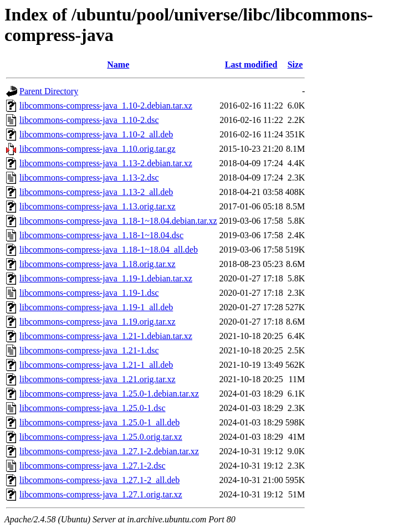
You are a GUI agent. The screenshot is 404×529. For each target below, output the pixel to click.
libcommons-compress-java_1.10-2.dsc (89, 120)
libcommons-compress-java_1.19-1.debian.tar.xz (105, 278)
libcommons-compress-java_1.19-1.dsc (89, 292)
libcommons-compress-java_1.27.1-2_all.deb (99, 480)
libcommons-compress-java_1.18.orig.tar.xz (97, 264)
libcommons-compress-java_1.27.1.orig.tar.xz (100, 494)
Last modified (251, 64)
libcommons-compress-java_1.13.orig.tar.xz (97, 206)
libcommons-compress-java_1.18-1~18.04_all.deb (108, 249)
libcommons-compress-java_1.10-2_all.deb (96, 134)
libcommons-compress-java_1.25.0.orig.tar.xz (100, 436)
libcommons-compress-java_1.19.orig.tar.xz (97, 321)
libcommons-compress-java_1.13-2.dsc (89, 177)
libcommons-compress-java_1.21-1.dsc (89, 350)
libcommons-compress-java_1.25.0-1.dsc (92, 408)
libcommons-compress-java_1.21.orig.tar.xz (97, 379)
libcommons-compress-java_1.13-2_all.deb (96, 192)
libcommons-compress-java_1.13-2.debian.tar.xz (105, 163)
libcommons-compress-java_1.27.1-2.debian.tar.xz (109, 451)
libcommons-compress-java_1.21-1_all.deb (96, 364)
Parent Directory (48, 91)
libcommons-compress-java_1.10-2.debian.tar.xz (105, 105)
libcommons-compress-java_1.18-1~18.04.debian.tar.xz (118, 220)
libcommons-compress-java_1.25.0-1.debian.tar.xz (109, 393)
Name (118, 64)
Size (295, 64)
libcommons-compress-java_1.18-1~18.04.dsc (101, 235)
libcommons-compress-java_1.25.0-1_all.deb (99, 422)
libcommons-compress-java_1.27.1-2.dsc (92, 465)
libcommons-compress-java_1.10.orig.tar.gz (97, 148)
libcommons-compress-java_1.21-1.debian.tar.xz (105, 336)
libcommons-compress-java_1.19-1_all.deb (96, 307)
